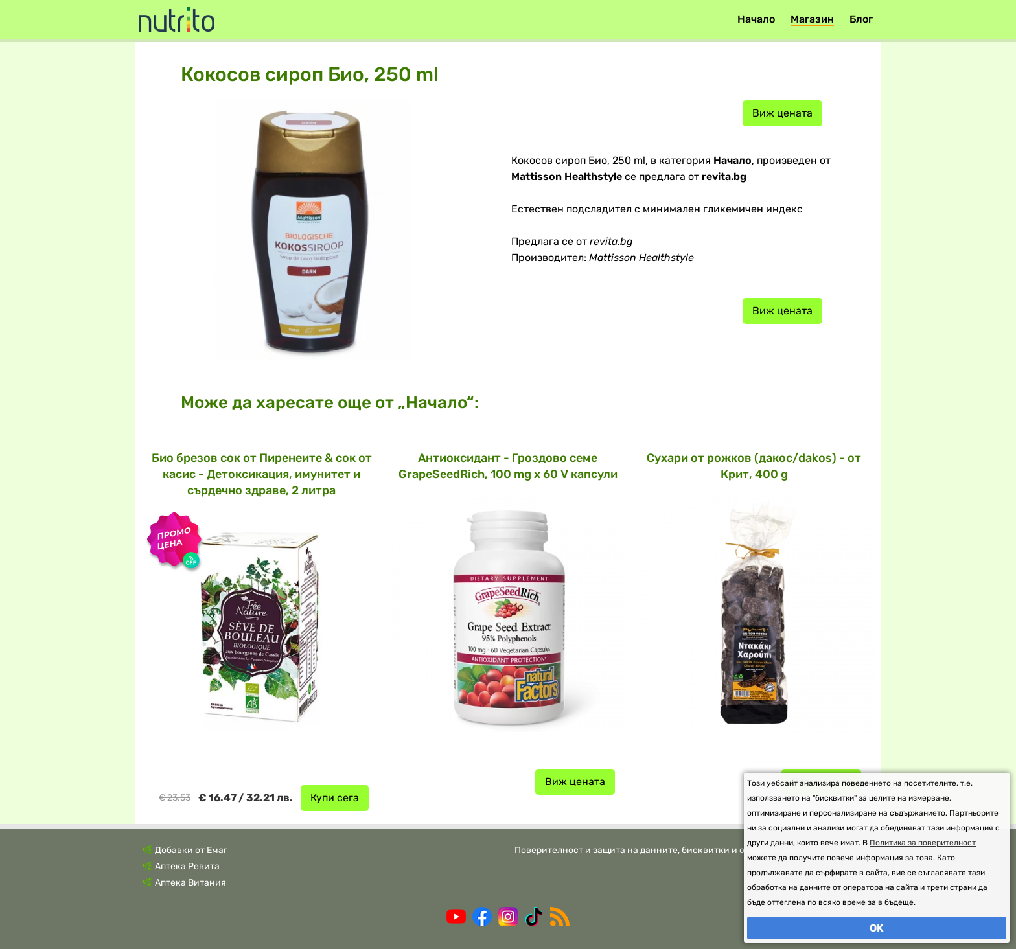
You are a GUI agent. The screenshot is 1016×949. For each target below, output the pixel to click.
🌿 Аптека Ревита (181, 866)
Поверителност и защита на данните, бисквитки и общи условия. (659, 850)
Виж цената (782, 113)
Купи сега (334, 798)
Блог (861, 19)
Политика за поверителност (923, 842)
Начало (756, 19)
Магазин (812, 19)
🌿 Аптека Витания (184, 882)
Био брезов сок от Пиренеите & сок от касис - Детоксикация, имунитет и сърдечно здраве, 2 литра (262, 474)
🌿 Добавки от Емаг (184, 850)
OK (877, 928)
